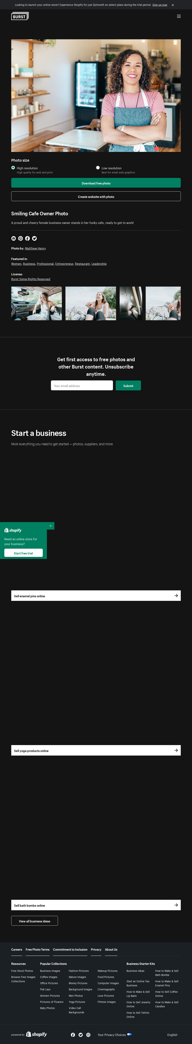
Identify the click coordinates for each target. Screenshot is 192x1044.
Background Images (80, 989)
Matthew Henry (35, 247)
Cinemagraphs (106, 989)
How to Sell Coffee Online (166, 993)
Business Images (50, 970)
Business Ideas (135, 970)
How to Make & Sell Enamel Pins (166, 983)
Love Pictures (106, 995)
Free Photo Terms (38, 949)
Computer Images (108, 983)
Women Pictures (50, 995)
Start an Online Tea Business (138, 983)
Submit (128, 385)
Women (16, 263)
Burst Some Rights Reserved (30, 278)
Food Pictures (106, 977)
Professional (45, 263)
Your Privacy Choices (115, 1034)
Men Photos (76, 995)
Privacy (96, 949)
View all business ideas (34, 920)
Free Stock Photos (22, 970)
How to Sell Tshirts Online (138, 1014)
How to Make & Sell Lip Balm (138, 993)
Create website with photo (96, 196)
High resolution (27, 168)
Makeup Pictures (108, 970)
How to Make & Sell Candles (166, 1004)
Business (29, 263)
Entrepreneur (64, 263)
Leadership (99, 263)
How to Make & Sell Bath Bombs (166, 972)
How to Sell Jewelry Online (138, 1004)
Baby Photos (47, 1008)
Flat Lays (45, 989)
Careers (16, 949)
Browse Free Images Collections (23, 979)
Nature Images (77, 977)
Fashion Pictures (79, 970)
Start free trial (23, 552)
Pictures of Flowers (51, 1001)
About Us (111, 949)
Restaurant (82, 263)
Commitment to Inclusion (70, 949)
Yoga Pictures (77, 1001)
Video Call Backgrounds (76, 1010)
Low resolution (112, 168)
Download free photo (96, 182)
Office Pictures (49, 983)
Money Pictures (78, 983)
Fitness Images (107, 1001)
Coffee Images (48, 977)
